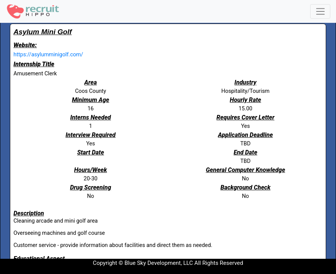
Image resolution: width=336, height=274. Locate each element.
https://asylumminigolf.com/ (48, 54)
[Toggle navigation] (320, 11)
